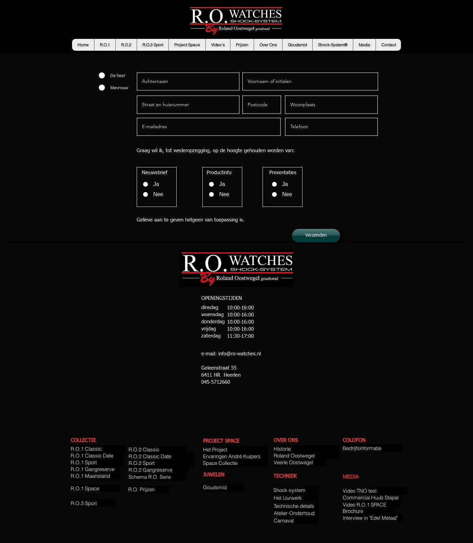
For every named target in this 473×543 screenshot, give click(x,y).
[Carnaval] (296, 520)
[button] (104, 45)
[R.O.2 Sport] (161, 463)
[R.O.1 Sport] (97, 462)
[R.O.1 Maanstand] (95, 475)
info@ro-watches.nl (239, 353)
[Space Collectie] (235, 463)
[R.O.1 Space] (95, 488)
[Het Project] (235, 449)
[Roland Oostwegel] (306, 455)
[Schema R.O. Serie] (157, 476)
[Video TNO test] (375, 490)
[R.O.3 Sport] (93, 503)
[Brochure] (369, 511)
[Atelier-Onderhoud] (296, 513)
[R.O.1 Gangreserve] (95, 469)
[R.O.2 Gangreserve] (158, 469)
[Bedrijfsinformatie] (373, 448)
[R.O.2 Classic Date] (161, 456)
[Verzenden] (316, 235)
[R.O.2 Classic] (157, 449)
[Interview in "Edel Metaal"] (373, 517)
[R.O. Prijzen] (148, 489)
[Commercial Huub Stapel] (373, 497)
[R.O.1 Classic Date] (97, 455)
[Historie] (306, 448)
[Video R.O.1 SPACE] (371, 504)
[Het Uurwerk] (296, 497)
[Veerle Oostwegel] (300, 462)
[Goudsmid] (223, 487)
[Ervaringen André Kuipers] (235, 456)
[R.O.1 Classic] (98, 448)
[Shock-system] (295, 490)
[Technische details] (296, 506)
